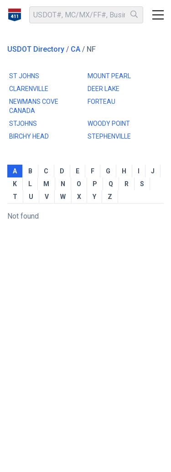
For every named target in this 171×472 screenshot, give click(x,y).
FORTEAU (101, 101)
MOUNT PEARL (109, 76)
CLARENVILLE (28, 88)
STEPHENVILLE (109, 136)
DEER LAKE (103, 88)
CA (75, 49)
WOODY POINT (109, 123)
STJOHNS (23, 123)
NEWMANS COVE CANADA (33, 106)
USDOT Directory (35, 49)
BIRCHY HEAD (29, 136)
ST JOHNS (24, 76)
